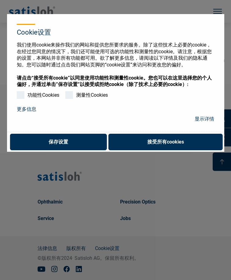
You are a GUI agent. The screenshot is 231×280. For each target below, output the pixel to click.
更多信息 (26, 109)
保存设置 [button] (58, 142)
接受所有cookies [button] (165, 142)
